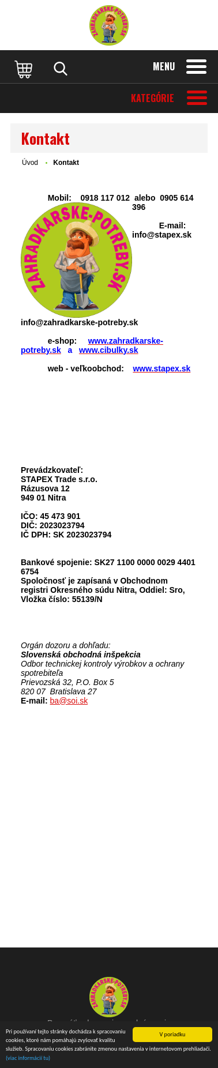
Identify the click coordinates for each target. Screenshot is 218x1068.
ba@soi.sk (69, 700)
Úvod (30, 163)
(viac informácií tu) (28, 1058)
